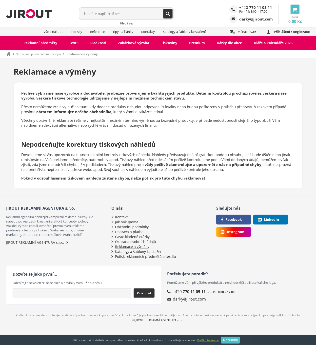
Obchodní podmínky (132, 226)
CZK (253, 31)
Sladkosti (98, 43)
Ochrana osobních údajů (135, 241)
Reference (97, 31)
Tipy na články (123, 31)
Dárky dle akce (229, 43)
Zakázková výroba (133, 43)
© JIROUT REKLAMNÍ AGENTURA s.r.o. (158, 320)
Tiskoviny (169, 43)
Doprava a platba (129, 231)
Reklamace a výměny (82, 54)
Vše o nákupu (53, 31)
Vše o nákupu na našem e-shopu (38, 54)
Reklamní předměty (40, 43)
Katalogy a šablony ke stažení (184, 31)
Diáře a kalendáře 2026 (273, 43)
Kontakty (148, 31)
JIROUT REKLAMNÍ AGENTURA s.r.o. (35, 242)
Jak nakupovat (126, 222)
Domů (8, 54)
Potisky (76, 31)
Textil (74, 43)
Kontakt (121, 217)
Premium (197, 43)
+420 (255, 7)
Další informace (208, 340)
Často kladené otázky (132, 236)
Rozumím (230, 340)
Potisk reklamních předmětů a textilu (145, 256)
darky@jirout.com (189, 299)
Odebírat (144, 293)
